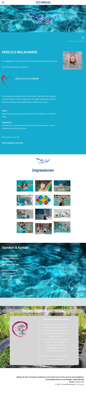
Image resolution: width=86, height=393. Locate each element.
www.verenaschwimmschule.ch (14, 279)
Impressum (80, 384)
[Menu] (3, 2)
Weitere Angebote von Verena (43, 311)
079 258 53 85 (7, 276)
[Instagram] (83, 38)
